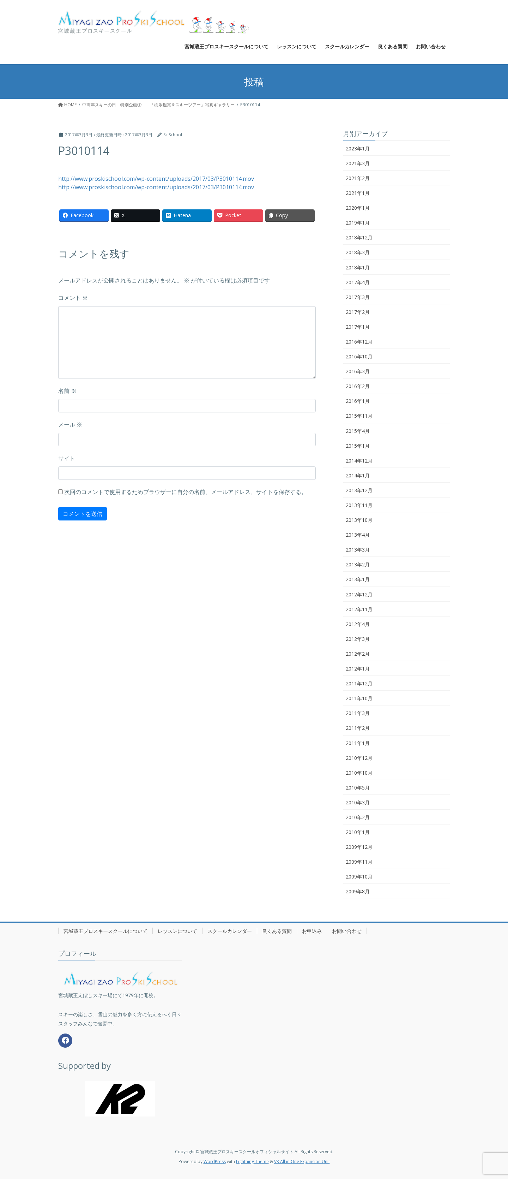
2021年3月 (358, 163)
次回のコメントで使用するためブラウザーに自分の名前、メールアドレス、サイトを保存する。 (185, 492)
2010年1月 (358, 832)
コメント (73, 298)
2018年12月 (359, 237)
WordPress (215, 1162)
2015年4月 (358, 431)
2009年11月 (359, 861)
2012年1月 (358, 668)
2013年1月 (358, 579)
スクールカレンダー (229, 931)
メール (70, 424)
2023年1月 (358, 148)
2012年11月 (359, 609)
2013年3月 (358, 549)
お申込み (312, 931)
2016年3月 (358, 371)
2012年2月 (358, 653)
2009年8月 (358, 891)
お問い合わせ (347, 931)
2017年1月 (358, 326)
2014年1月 (358, 475)
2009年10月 (359, 876)
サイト (66, 458)
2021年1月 (358, 193)
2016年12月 (359, 341)
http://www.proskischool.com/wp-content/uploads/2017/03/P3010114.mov (156, 179)
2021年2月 (358, 178)
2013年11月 (359, 505)
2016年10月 (359, 356)
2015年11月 (359, 415)
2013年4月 (358, 534)
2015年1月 (358, 445)
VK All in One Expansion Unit (302, 1162)
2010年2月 (358, 817)
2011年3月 (358, 713)
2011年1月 (358, 743)
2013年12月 (359, 490)
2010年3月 (358, 802)
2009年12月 (359, 847)
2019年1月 (358, 222)
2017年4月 (358, 282)
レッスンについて (177, 931)
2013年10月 (359, 520)
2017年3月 (358, 297)
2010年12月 (359, 758)
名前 (67, 391)
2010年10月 (359, 772)
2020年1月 (358, 207)
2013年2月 (358, 564)
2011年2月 (358, 728)
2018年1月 (358, 267)
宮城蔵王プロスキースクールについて (105, 931)
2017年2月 (358, 312)
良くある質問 (277, 931)
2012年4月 (358, 624)
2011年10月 (359, 698)
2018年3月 (358, 252)
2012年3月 (358, 639)
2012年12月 (359, 594)
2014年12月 (359, 460)
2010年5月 (358, 787)
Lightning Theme (252, 1162)
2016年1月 (358, 401)
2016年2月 (358, 386)
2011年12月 (359, 683)
